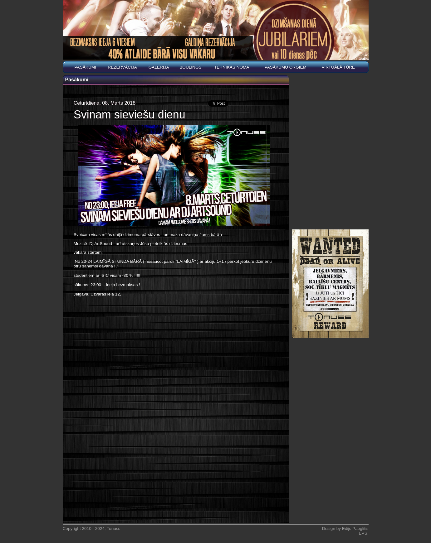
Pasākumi (85, 67)
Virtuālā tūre (338, 67)
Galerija (159, 67)
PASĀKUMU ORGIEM (285, 67)
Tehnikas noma (231, 67)
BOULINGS (190, 67)
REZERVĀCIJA (122, 67)
